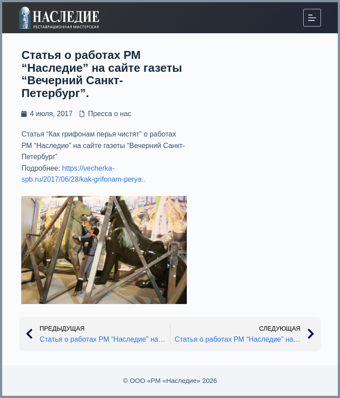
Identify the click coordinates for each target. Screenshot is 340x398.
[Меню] (312, 18)
